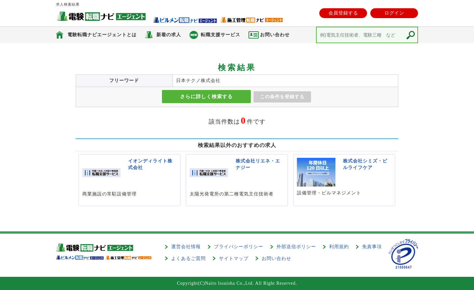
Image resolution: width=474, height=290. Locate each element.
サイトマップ (234, 258)
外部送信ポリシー (296, 246)
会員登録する (343, 13)
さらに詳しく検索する (206, 96)
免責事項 (372, 246)
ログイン (394, 13)
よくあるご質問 (188, 258)
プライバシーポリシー (238, 246)
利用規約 (339, 246)
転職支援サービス (220, 34)
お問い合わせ (276, 258)
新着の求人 (168, 34)
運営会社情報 (186, 246)
